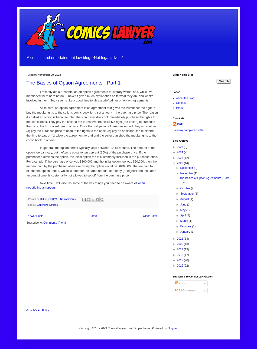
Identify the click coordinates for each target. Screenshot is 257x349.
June (183, 204)
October (185, 188)
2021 (180, 238)
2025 (180, 147)
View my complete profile (188, 130)
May (183, 210)
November (187, 173)
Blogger (172, 328)
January (185, 231)
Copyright (42, 204)
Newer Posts (35, 216)
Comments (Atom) (54, 222)
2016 (180, 265)
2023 (180, 158)
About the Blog (185, 98)
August (185, 199)
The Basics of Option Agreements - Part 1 (73, 83)
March (184, 220)
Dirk (180, 124)
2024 (180, 152)
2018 (180, 255)
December (187, 168)
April (183, 215)
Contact (181, 102)
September (187, 193)
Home (93, 216)
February (186, 226)
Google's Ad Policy (38, 310)
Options (53, 204)
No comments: (68, 199)
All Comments (185, 290)
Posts (180, 283)
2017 (180, 260)
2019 (180, 249)
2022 (180, 163)
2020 (180, 244)
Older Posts (150, 216)
